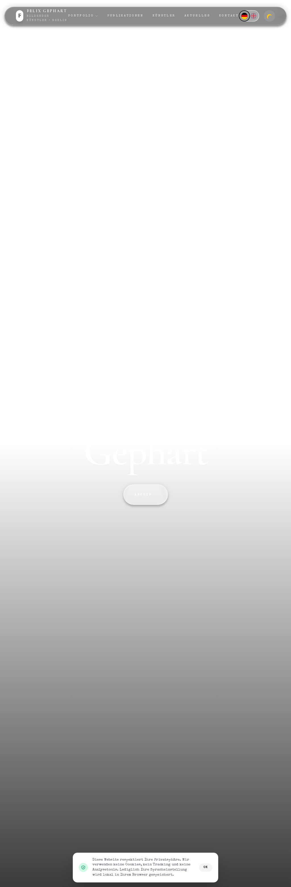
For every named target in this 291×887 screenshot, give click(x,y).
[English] (253, 15)
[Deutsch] (244, 16)
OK (205, 867)
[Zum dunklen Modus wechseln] (269, 16)
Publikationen (125, 15)
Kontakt (229, 15)
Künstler (164, 15)
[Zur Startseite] (42, 16)
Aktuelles (197, 15)
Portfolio (83, 16)
